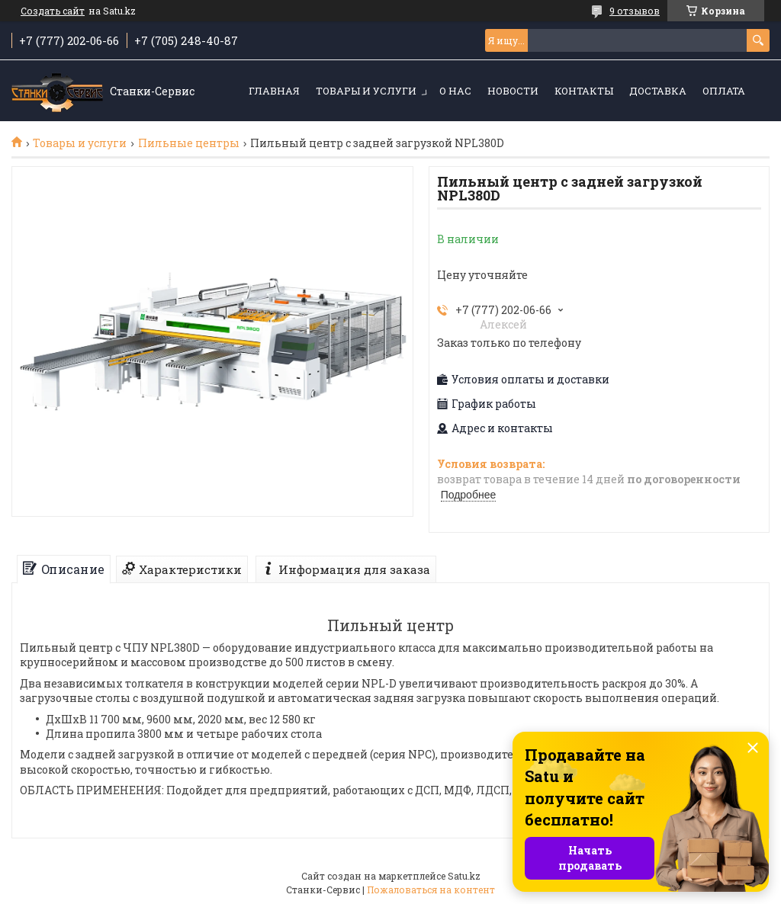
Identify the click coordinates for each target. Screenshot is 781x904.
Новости (512, 91)
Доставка (657, 91)
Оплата (723, 91)
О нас (455, 91)
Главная (274, 91)
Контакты (583, 91)
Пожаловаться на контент (431, 889)
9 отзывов (634, 11)
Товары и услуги (366, 91)
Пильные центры (188, 143)
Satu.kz (464, 876)
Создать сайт (53, 10)
